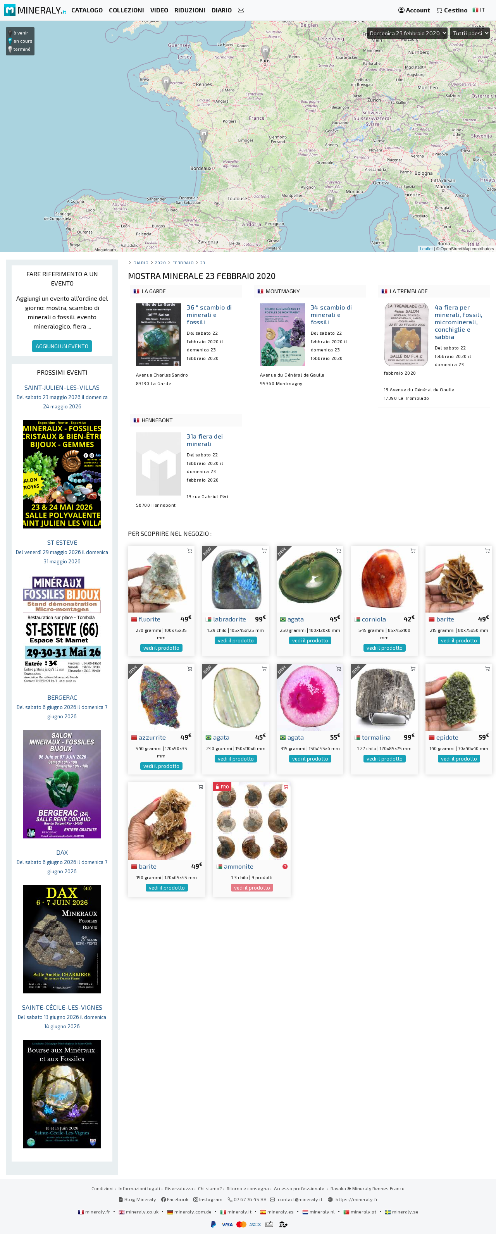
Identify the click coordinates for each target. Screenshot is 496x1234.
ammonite (234, 866)
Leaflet (426, 248)
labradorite (225, 619)
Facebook (174, 1199)
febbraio (183, 262)
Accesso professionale (300, 1188)
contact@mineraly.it (300, 1199)
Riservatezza (179, 1188)
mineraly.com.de (190, 1211)
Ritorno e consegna (248, 1188)
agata (292, 619)
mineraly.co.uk (139, 1211)
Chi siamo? (210, 1188)
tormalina (372, 737)
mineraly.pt (360, 1211)
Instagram (207, 1199)
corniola (370, 619)
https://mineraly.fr (357, 1199)
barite (441, 619)
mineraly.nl (319, 1211)
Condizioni (102, 1188)
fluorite (145, 619)
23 (202, 262)
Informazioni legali (139, 1188)
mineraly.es (277, 1211)
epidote (443, 737)
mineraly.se (401, 1211)
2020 (160, 262)
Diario (140, 262)
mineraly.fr (94, 1211)
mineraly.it (236, 1211)
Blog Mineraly (137, 1199)
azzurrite (148, 737)
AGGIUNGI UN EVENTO (62, 346)
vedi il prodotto (161, 648)
